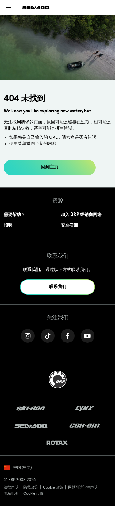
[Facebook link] (68, 336)
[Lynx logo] (84, 408)
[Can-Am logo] (84, 426)
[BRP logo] (57, 379)
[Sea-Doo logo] (36, 7)
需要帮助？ (14, 215)
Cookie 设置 (33, 494)
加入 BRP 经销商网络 (81, 215)
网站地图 (11, 494)
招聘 (8, 225)
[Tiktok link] (48, 336)
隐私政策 (30, 487)
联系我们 (57, 287)
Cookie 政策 (53, 487)
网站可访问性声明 (83, 487)
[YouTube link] (87, 336)
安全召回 (69, 225)
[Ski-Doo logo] (30, 408)
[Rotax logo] (57, 443)
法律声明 (11, 487)
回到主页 (49, 167)
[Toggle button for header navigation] (8, 7)
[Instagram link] (28, 336)
